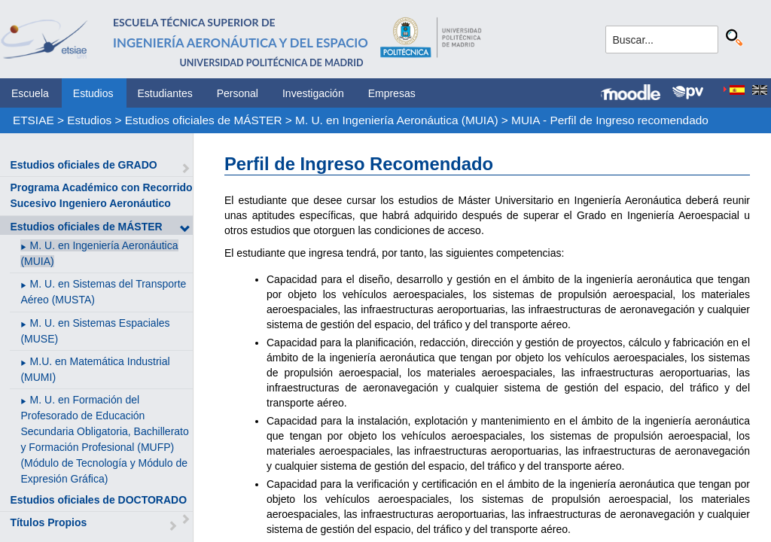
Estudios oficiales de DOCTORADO (98, 500)
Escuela (30, 93)
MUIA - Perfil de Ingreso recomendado (610, 120)
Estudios (93, 93)
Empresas (392, 93)
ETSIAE (33, 120)
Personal (237, 93)
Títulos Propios (48, 522)
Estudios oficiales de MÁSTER (203, 120)
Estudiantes (165, 93)
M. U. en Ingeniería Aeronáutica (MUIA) (396, 120)
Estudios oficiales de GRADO (83, 165)
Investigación (313, 93)
